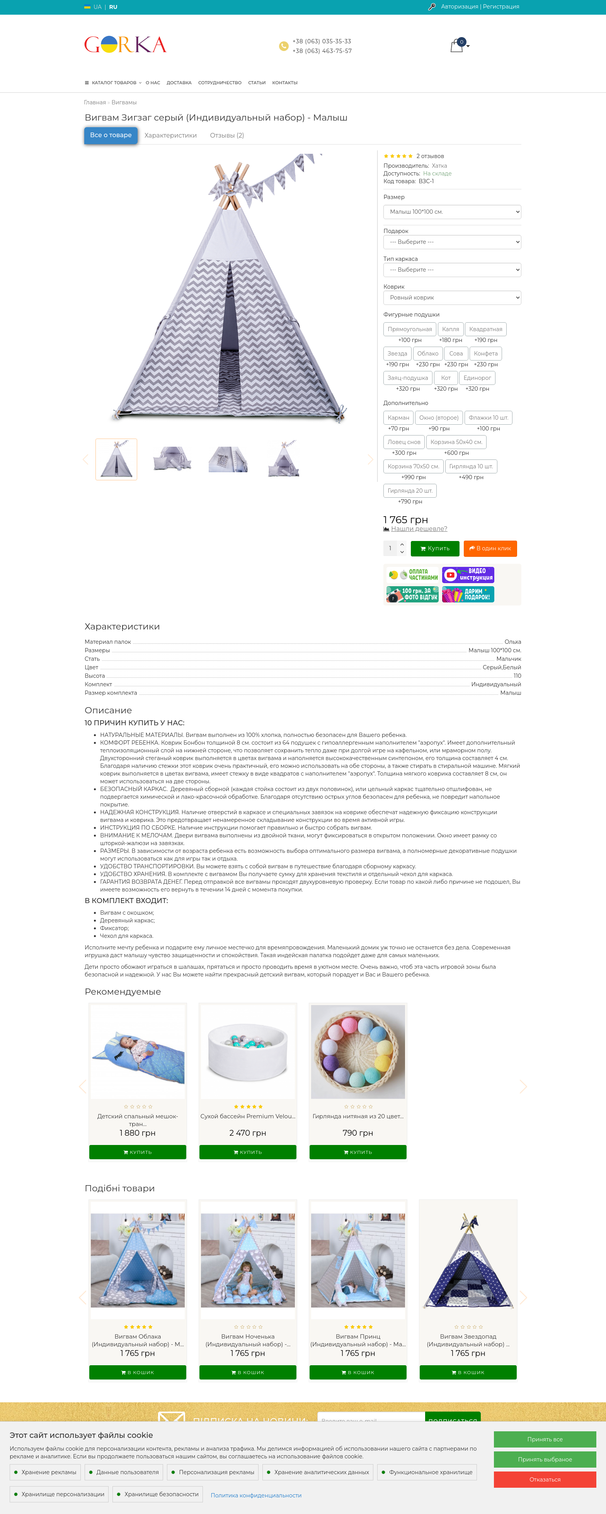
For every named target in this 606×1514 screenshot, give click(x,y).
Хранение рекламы (49, 1472)
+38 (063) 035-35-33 (322, 41)
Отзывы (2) (227, 135)
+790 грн (410, 494)
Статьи (257, 82)
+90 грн (439, 421)
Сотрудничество (220, 82)
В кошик (137, 1367)
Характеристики (171, 135)
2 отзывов (429, 156)
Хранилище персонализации (63, 1494)
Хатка (439, 165)
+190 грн (486, 333)
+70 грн (398, 421)
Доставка (179, 82)
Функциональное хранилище (431, 1472)
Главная (95, 102)
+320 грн (407, 381)
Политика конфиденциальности (256, 1495)
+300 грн (404, 445)
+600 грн (456, 445)
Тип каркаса (400, 258)
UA (98, 6)
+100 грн (409, 333)
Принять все (545, 1439)
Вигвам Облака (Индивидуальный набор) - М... (138, 1335)
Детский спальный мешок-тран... (137, 1120)
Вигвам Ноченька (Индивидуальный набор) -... (247, 1335)
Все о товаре (111, 135)
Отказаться (545, 1479)
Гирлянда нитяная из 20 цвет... (358, 1116)
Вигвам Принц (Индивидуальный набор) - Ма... (358, 1335)
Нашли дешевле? (419, 528)
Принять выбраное (545, 1459)
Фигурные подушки (411, 314)
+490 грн (471, 470)
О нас (153, 82)
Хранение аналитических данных (321, 1472)
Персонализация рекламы (216, 1472)
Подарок (395, 231)
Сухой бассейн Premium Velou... (247, 1116)
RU (113, 6)
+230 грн (428, 357)
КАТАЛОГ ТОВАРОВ (113, 82)
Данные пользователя (128, 1472)
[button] (523, 1084)
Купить (435, 548)
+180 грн (451, 333)
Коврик (393, 286)
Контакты (285, 82)
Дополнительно (405, 403)
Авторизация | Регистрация (480, 6)
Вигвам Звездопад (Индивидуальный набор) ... (468, 1335)
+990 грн (413, 470)
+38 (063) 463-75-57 (322, 51)
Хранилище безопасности (161, 1494)
